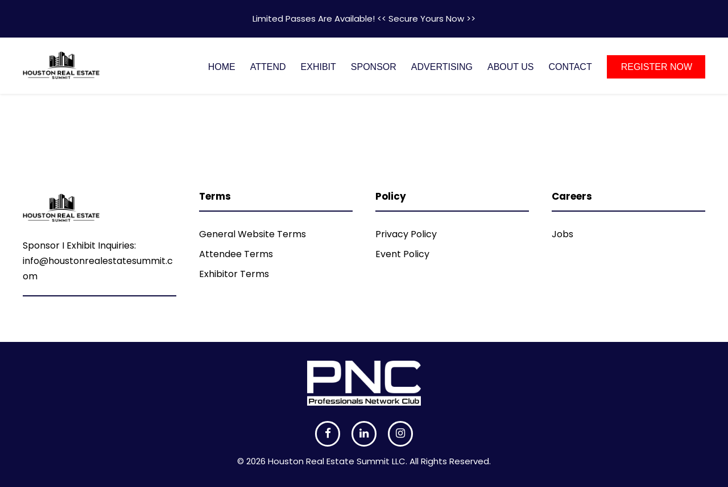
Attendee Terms (236, 254)
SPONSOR (373, 67)
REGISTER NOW (656, 67)
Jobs (562, 234)
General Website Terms (252, 234)
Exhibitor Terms (234, 273)
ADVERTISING (442, 67)
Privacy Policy (406, 234)
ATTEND (268, 67)
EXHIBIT (318, 67)
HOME (221, 67)
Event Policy (402, 254)
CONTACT (570, 67)
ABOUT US (510, 67)
